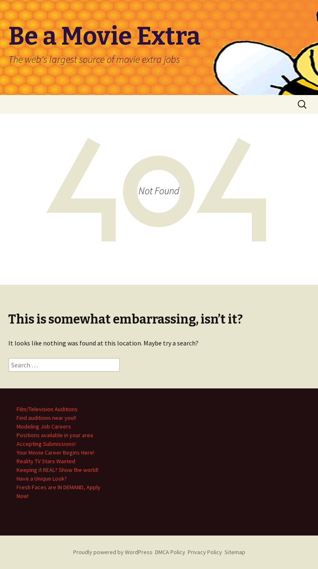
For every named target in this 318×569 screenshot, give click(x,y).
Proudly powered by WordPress (113, 552)
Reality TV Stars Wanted (46, 461)
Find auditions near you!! (46, 417)
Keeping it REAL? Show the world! (57, 470)
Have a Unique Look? (42, 478)
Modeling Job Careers (44, 426)
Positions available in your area (55, 435)
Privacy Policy (205, 552)
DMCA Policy (170, 552)
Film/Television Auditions (47, 409)
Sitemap (235, 552)
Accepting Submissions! (46, 444)
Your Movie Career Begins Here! (55, 452)
